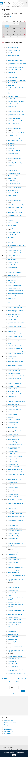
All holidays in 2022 (14, 681)
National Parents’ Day (10, 496)
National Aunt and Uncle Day (12, 530)
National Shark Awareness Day (12, 353)
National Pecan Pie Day (10, 328)
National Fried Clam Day (11, 118)
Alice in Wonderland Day (11, 138)
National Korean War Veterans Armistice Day (12, 544)
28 (10, 23)
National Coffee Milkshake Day (12, 528)
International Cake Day (10, 427)
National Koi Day (9, 220)
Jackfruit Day (8, 148)
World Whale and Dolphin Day (12, 469)
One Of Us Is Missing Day (11, 240)
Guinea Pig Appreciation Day (12, 393)
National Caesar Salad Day (11, 150)
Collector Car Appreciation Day (12, 290)
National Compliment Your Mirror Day (13, 115)
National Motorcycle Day (11, 305)
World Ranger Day (9, 639)
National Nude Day (9, 356)
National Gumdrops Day (11, 370)
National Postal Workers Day (12, 69)
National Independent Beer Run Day (14, 120)
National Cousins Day (10, 494)
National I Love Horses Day (11, 381)
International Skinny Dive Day (12, 253)
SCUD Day (7, 242)
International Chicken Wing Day (12, 60)
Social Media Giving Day (11, 373)
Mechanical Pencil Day (10, 175)
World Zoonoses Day (10, 195)
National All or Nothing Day (11, 533)
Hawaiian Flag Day (9, 641)
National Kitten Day (9, 267)
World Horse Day (9, 283)
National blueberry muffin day (12, 277)
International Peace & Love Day (12, 212)
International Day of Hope (11, 314)
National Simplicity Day (10, 317)
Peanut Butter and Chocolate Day (13, 477)
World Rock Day (9, 331)
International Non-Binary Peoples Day (13, 362)
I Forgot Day (8, 85)
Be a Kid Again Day (9, 234)
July (11, 16)
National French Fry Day (11, 340)
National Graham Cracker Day (12, 168)
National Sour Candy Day (11, 419)
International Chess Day (11, 425)
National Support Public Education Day (13, 625)
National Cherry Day (10, 388)
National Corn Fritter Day (11, 386)
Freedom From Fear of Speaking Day (13, 88)
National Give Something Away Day (13, 375)
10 (3, 28)
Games (17, 3)
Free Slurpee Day (9, 280)
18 (7, 31)
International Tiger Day (10, 572)
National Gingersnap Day (11, 50)
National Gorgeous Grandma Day (13, 474)
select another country (13, 693)
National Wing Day (9, 592)
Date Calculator (8, 729)
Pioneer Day (8, 490)
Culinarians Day (9, 508)
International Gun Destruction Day (13, 245)
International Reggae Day (11, 55)
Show (23, 691)
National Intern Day (9, 557)
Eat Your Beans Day (10, 98)
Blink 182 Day (8, 52)
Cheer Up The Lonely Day (11, 288)
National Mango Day (10, 464)
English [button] (4, 747)
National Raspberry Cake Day (12, 656)
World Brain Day (9, 454)
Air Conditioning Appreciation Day (13, 101)
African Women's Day (10, 637)
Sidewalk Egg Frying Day (11, 156)
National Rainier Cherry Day (12, 307)
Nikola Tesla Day (9, 264)
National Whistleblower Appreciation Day (13, 611)
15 (21, 28)
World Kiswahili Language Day (12, 207)
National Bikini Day (9, 165)
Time (4, 3)
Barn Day (7, 343)
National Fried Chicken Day (11, 187)
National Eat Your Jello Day (11, 326)
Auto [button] (11, 747)
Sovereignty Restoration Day (12, 646)
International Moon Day (10, 439)
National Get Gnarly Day (11, 587)
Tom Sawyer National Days (11, 128)
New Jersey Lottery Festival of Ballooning (12, 580)
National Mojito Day (9, 295)
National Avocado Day (10, 658)
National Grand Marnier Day (12, 358)
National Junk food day (10, 451)
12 (10, 28)
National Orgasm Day (10, 663)
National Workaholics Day (11, 173)
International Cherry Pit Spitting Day (13, 80)
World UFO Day (9, 72)
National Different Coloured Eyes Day (13, 323)
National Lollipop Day (10, 436)
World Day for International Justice (13, 401)
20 (14, 31)
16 (24, 28)
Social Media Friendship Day (12, 617)
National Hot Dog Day (10, 434)
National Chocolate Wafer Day (12, 111)
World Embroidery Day (10, 602)
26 (3, 23)
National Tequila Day (10, 487)
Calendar (9, 3)
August (21, 678)
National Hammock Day (10, 466)
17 (3, 31)
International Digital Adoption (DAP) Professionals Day (13, 669)
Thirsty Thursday (9, 210)
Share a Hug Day (9, 631)
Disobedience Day (9, 106)
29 (14, 23)
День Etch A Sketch (9, 319)
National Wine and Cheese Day (12, 520)
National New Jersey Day (11, 547)
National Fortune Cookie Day (12, 444)
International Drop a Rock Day (12, 109)
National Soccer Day (10, 562)
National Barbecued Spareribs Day (13, 132)
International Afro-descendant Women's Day (12, 500)
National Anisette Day (10, 77)
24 (3, 34)
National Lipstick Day (10, 590)
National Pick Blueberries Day (12, 272)
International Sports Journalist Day (13, 75)
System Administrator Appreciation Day (13, 576)
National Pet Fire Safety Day (12, 383)
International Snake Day (11, 391)
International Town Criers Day (12, 365)
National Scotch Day (10, 538)
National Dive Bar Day (10, 217)
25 (7, 34)
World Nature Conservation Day (12, 567)
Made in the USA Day (10, 82)
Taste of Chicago (9, 225)
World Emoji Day (9, 396)
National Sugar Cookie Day (11, 250)
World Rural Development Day (12, 180)
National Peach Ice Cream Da (12, 409)
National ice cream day (10, 399)
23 (24, 31)
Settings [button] (26, 3)
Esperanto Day (8, 523)
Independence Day (9, 126)
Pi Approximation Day (10, 459)
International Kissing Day (11, 190)
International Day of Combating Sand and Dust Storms (12, 311)
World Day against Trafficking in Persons (12, 598)
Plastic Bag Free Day (10, 96)
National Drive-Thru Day (11, 482)
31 (3, 37)
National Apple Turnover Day (12, 162)
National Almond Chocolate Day (12, 232)
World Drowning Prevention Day (13, 503)
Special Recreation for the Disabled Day (13, 92)
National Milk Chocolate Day (12, 559)
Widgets (13, 3)
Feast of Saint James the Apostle (13, 506)
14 (17, 28)
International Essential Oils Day (12, 293)
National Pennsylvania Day (11, 430)
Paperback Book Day (10, 629)
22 (21, 31)
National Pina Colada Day (11, 262)
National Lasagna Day (10, 585)
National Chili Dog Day (10, 570)
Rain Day (7, 595)
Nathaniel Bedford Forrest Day (12, 336)
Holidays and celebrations (10, 722)
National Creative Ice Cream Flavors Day (14, 64)
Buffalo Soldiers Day (10, 552)
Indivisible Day (8, 143)
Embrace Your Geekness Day (12, 346)
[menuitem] (4, 3)
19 (10, 31)
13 (14, 28)
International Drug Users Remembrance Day (11, 447)
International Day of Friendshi (12, 614)
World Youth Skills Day (10, 368)
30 (17, 23)
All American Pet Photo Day (11, 285)
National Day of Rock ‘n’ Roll (12, 215)
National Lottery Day (10, 406)
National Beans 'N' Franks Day (12, 348)
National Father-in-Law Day (11, 622)
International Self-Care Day (11, 479)
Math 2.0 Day (8, 237)
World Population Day (10, 275)
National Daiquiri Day (10, 422)
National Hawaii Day (10, 170)
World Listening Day (10, 417)
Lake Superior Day (9, 442)
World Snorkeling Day (10, 634)
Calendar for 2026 (8, 720)
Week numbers (8, 727)
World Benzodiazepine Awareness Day (13, 301)
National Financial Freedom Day (13, 67)
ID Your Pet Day (9, 58)
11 (7, 28)
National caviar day (9, 414)
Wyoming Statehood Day (11, 255)
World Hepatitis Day (10, 554)
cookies (9, 750)
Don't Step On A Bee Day (11, 270)
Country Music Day (9, 135)
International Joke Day (10, 47)
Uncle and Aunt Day (10, 525)
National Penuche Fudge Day (12, 456)
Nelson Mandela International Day (13, 412)
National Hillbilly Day (10, 153)
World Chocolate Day (10, 198)
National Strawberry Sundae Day (13, 204)
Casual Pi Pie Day (9, 461)
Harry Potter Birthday (10, 666)
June (6, 678)
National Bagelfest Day (10, 535)
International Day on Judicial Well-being (13, 517)
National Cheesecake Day (11, 619)
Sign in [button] (22, 3)
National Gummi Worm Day (11, 378)
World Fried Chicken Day (11, 178)
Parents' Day (8, 484)
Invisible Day (8, 145)
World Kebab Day (9, 298)
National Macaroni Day (10, 222)
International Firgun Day (11, 404)
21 (17, 31)
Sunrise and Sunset (9, 731)
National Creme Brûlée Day (11, 541)
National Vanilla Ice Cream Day (12, 471)
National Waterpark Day (10, 564)
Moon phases (7, 733)
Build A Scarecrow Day (10, 123)
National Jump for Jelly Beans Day (13, 673)
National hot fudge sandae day (12, 513)
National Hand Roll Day (10, 192)
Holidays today (8, 724)
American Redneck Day (10, 103)
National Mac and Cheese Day (12, 351)
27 (7, 23)
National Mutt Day (9, 661)
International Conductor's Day (12, 334)
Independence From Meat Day (12, 140)
